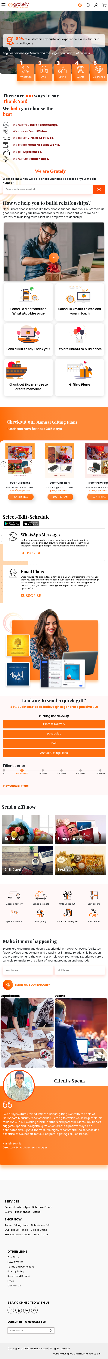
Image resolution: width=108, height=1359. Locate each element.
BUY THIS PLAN (21, 496)
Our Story (13, 1257)
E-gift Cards (41, 1234)
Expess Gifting (39, 1230)
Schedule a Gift (40, 1225)
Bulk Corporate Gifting (18, 1234)
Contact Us (14, 1285)
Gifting (37, 1212)
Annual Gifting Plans (17, 1225)
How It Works (15, 1262)
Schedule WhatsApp (17, 1207)
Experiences (22, 1212)
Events (9, 1212)
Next (105, 463)
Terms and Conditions (21, 1266)
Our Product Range (16, 1230)
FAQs (11, 1281)
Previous (2, 463)
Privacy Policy (16, 1271)
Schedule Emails (42, 1207)
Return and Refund (19, 1276)
